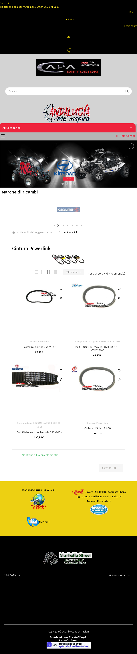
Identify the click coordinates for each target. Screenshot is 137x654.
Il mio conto (130, 26)
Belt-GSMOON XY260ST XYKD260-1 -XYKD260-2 (98, 348)
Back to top (111, 467)
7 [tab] (82, 226)
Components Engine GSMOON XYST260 (97, 341)
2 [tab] (59, 226)
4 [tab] (68, 226)
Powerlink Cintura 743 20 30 (39, 347)
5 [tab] (73, 226)
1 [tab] (55, 226)
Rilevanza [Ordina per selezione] (75, 272)
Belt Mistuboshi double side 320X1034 (39, 432)
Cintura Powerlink (39, 341)
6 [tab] (77, 226)
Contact (4, 3)
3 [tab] (64, 226)
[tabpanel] (68, 209)
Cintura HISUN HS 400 (97, 428)
